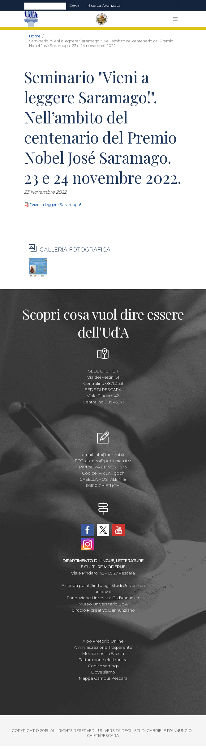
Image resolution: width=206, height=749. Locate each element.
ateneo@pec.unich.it (108, 460)
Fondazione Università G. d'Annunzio (103, 597)
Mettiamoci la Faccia (103, 653)
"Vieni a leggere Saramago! (55, 204)
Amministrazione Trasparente (103, 647)
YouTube (118, 530)
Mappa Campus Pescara (103, 678)
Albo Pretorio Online (103, 641)
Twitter (103, 530)
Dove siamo (103, 671)
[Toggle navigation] (176, 5)
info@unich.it (109, 454)
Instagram (87, 544)
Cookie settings (103, 665)
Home (35, 36)
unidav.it (103, 591)
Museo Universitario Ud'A (103, 603)
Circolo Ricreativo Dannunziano (103, 610)
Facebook (87, 530)
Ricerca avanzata (104, 5)
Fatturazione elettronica (103, 659)
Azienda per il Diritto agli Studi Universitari (103, 585)
